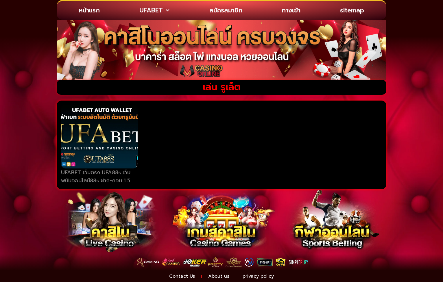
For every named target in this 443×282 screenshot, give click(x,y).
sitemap (352, 10)
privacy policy (258, 276)
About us (218, 276)
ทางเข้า (291, 10)
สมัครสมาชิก (225, 10)
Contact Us (182, 276)
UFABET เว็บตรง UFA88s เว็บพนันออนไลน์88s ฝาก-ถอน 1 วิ (95, 176)
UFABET (154, 10)
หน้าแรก (89, 10)
